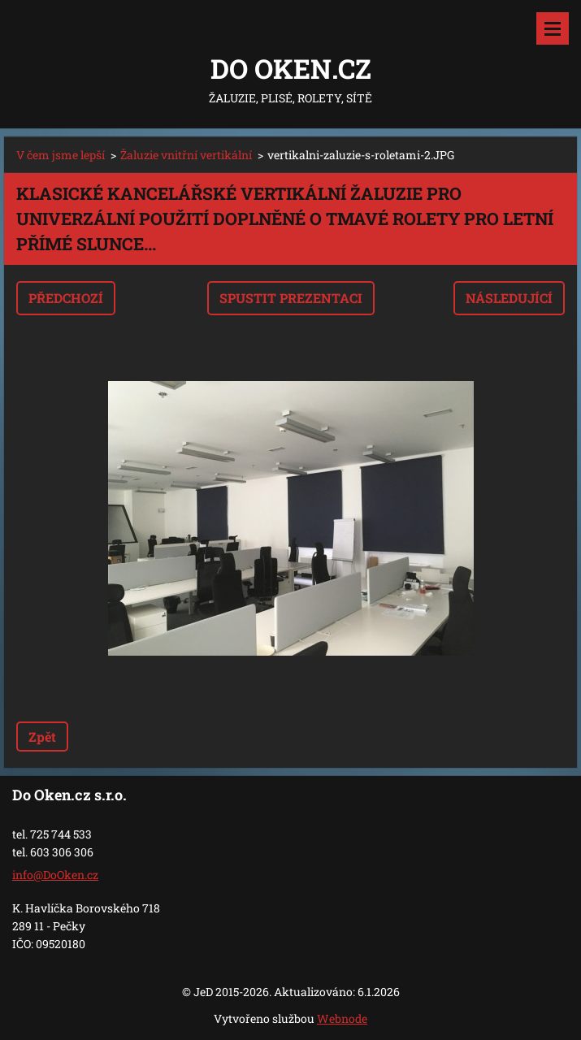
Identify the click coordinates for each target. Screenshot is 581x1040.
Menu (552, 28)
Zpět (42, 736)
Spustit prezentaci (290, 297)
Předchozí (65, 297)
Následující (509, 297)
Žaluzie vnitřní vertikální (186, 154)
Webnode (342, 1018)
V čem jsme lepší (60, 154)
